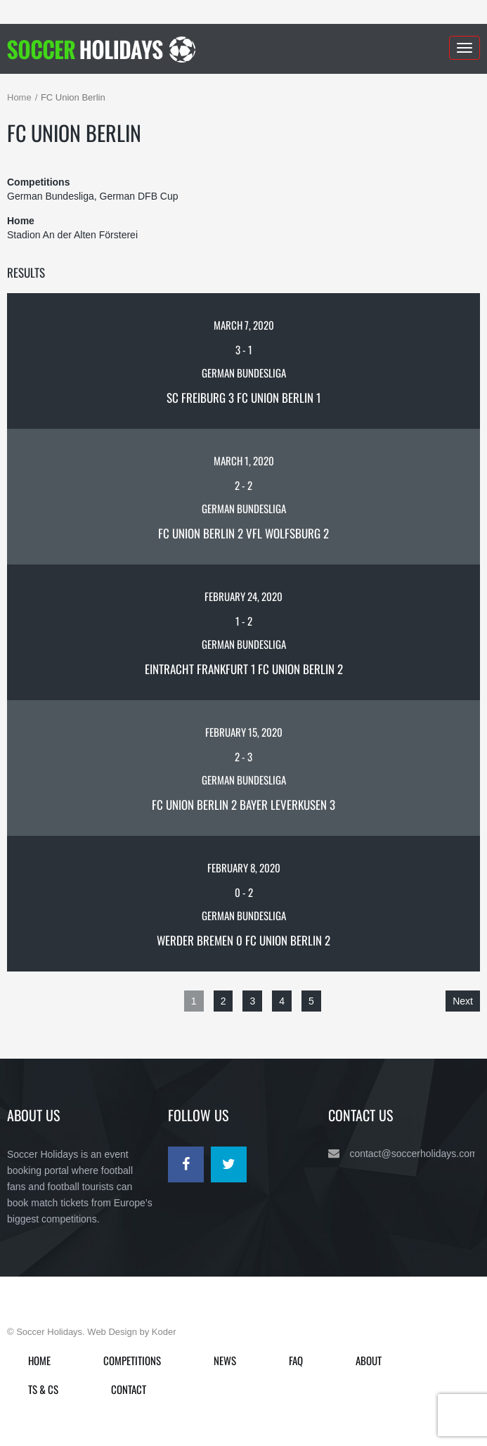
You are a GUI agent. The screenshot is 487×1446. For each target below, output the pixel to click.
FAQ (296, 1360)
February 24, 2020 (243, 596)
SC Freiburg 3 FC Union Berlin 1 (243, 397)
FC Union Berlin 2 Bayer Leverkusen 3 (243, 804)
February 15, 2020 (244, 732)
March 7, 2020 (244, 325)
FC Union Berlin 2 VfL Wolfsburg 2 (243, 533)
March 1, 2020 (244, 460)
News (225, 1360)
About (369, 1360)
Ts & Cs (43, 1389)
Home (19, 97)
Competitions (132, 1360)
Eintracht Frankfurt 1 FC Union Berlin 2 (244, 669)
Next (463, 1001)
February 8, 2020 (243, 867)
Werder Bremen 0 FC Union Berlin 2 (243, 940)
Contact (128, 1389)
